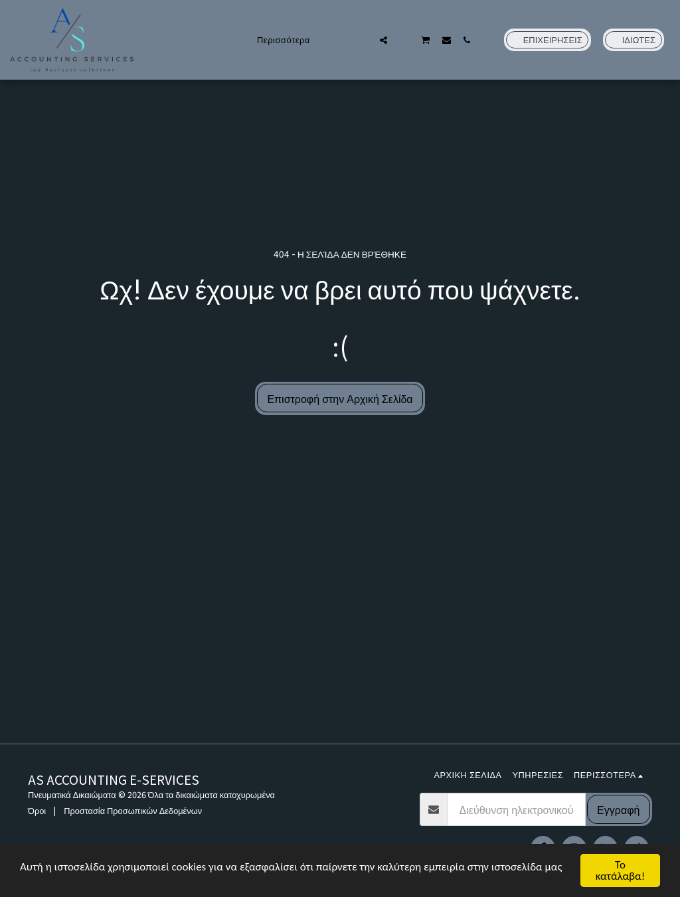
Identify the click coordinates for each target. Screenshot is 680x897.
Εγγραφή (618, 809)
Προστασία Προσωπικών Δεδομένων (133, 810)
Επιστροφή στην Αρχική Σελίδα (339, 398)
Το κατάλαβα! (620, 870)
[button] (363, 39)
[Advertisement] (340, 644)
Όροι (37, 810)
